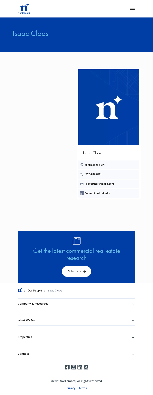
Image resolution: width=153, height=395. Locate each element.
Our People (35, 290)
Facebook (67, 367)
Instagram (73, 367)
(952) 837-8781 (93, 174)
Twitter (86, 367)
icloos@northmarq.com (99, 183)
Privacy (70, 388)
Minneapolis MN (95, 164)
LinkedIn (79, 367)
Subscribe (74, 271)
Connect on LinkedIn (97, 193)
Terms (83, 388)
